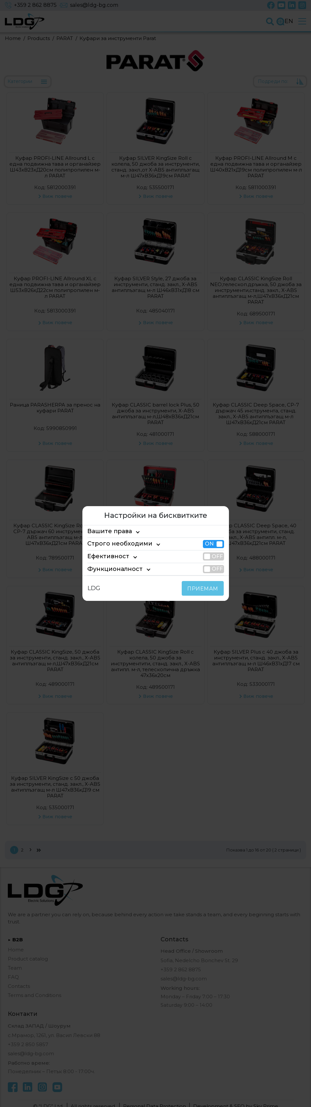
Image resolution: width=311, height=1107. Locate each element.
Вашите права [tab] (106, 531)
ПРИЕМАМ (204, 588)
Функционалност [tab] (110, 569)
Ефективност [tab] (105, 556)
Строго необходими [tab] (114, 544)
